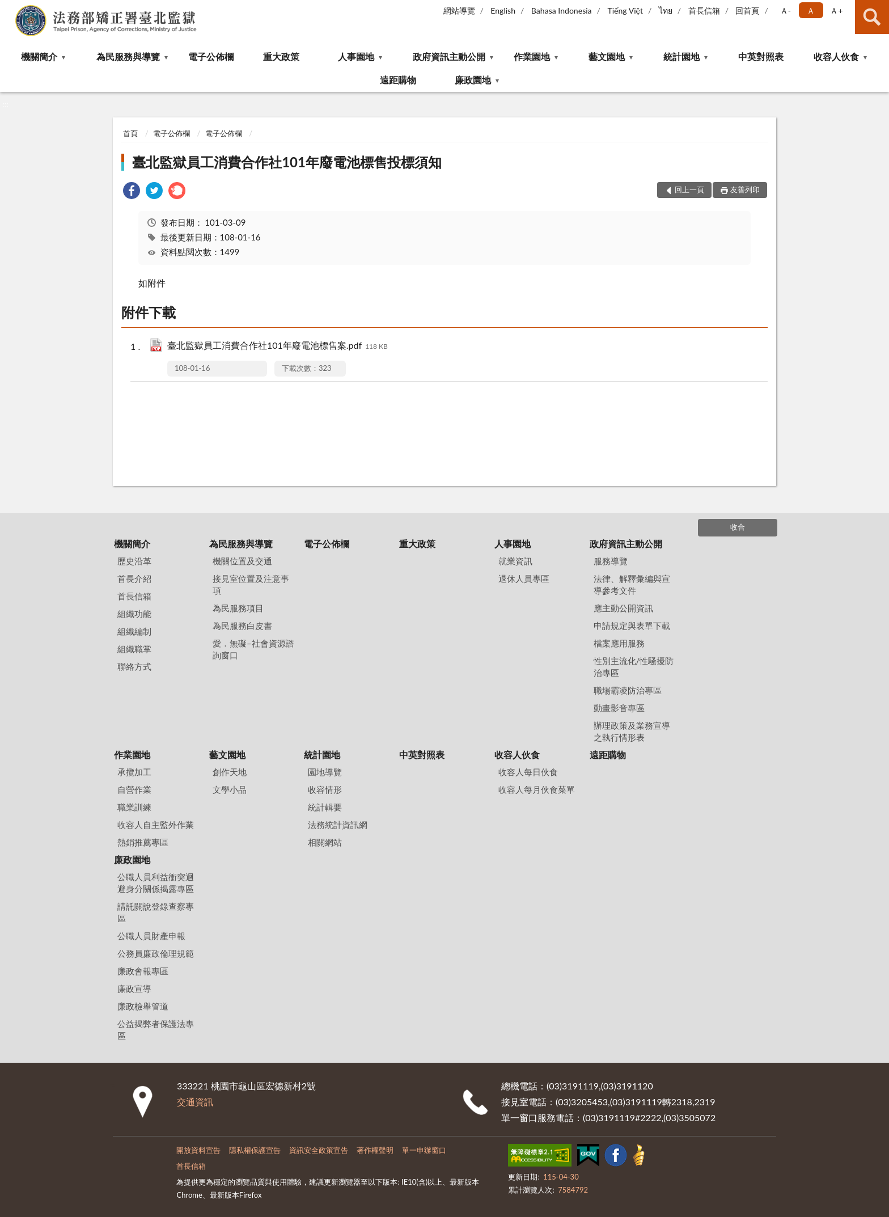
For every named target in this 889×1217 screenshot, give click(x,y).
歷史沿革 (134, 561)
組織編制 (134, 631)
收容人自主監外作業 (155, 824)
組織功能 (134, 613)
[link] (131, 192)
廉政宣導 (134, 988)
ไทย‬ (665, 10)
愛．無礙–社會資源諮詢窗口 (253, 649)
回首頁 (747, 10)
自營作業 (134, 789)
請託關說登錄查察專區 (155, 912)
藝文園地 (607, 56)
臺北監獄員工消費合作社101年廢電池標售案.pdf (277, 346)
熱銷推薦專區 (142, 842)
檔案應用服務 (619, 643)
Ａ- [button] (785, 10)
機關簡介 (39, 56)
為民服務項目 (238, 608)
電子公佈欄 (211, 56)
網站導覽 (459, 10)
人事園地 (356, 56)
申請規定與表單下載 (632, 625)
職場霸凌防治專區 (628, 690)
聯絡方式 (134, 666)
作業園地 (532, 56)
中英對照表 (761, 56)
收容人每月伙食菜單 (536, 789)
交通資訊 (195, 1101)
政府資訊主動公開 (449, 56)
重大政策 (281, 56)
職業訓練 (134, 807)
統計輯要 (325, 807)
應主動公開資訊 (623, 608)
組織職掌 (134, 649)
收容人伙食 (836, 56)
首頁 (130, 133)
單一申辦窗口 (424, 1150)
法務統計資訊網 (337, 824)
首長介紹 (134, 578)
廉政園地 (473, 79)
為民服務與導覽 (128, 56)
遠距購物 (398, 79)
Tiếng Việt (625, 10)
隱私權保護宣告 (255, 1150)
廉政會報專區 (142, 971)
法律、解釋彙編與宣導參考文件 (632, 584)
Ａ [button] (811, 10)
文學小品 (230, 789)
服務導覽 (611, 561)
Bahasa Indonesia (561, 10)
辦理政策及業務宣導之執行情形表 (632, 731)
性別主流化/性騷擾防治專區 (634, 667)
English (502, 10)
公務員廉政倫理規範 (155, 953)
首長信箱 (704, 10)
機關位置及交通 (242, 561)
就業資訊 (515, 561)
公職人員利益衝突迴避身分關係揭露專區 (155, 883)
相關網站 (325, 842)
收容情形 (325, 789)
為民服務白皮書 (242, 625)
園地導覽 (325, 772)
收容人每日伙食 (528, 772)
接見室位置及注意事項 (251, 584)
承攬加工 (134, 772)
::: (9, 8)
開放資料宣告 (198, 1150)
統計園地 (681, 56)
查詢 (872, 17)
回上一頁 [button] (689, 189)
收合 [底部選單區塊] (737, 526)
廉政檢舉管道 (142, 1006)
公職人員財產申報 (151, 936)
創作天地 (230, 772)
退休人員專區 (523, 578)
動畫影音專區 (619, 708)
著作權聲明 (375, 1150)
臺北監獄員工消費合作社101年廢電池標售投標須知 (287, 162)
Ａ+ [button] (836, 10)
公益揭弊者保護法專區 (155, 1030)
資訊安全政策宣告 (318, 1150)
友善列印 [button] (745, 189)
